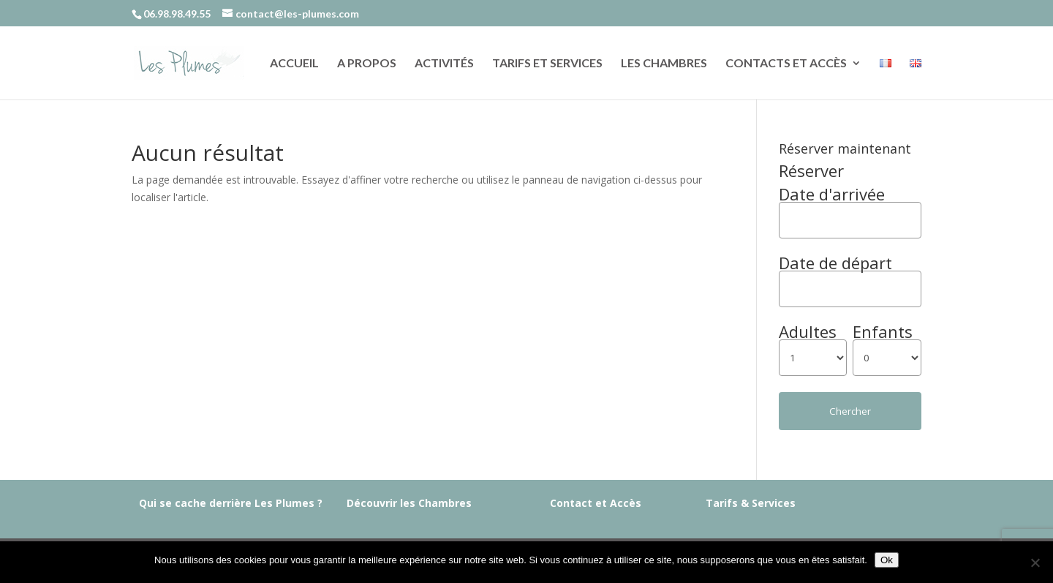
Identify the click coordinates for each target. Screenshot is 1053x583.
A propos (366, 63)
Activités (444, 63)
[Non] (1034, 562)
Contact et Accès (595, 503)
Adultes (808, 331)
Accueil (294, 63)
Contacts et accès (786, 63)
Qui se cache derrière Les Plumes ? (230, 503)
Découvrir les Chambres (409, 503)
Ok (886, 559)
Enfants (883, 331)
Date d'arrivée (832, 194)
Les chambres (664, 63)
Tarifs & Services (751, 503)
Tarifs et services (547, 63)
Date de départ (835, 263)
